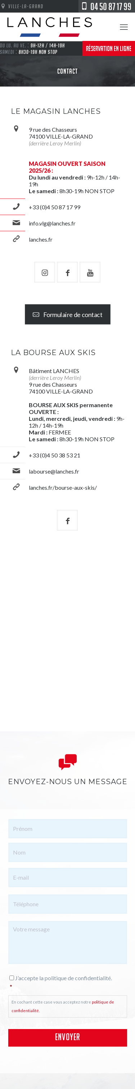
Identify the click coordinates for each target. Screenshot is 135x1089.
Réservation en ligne (108, 48)
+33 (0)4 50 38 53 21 (54, 455)
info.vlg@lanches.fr (52, 223)
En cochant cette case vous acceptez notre (63, 1006)
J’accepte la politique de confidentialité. (68, 982)
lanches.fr (41, 239)
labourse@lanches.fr (54, 471)
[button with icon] (44, 272)
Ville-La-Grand (22, 6)
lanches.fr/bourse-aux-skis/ (63, 487)
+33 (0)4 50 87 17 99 (54, 207)
